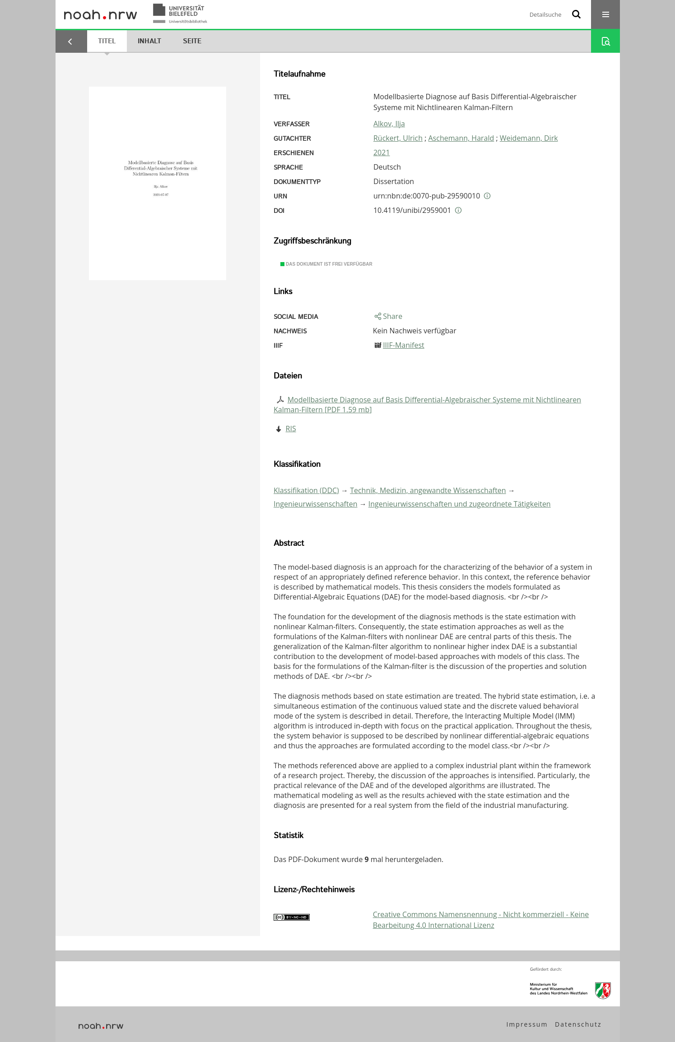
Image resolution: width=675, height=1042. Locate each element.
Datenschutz (578, 1024)
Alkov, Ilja (389, 124)
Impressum (527, 1024)
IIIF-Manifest (403, 345)
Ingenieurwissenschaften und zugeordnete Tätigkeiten (459, 504)
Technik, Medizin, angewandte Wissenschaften (428, 490)
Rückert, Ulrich (398, 138)
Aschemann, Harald (461, 138)
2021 (381, 152)
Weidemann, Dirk (529, 138)
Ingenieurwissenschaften (316, 504)
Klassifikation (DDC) (306, 490)
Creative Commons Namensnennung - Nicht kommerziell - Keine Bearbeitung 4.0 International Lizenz (481, 919)
